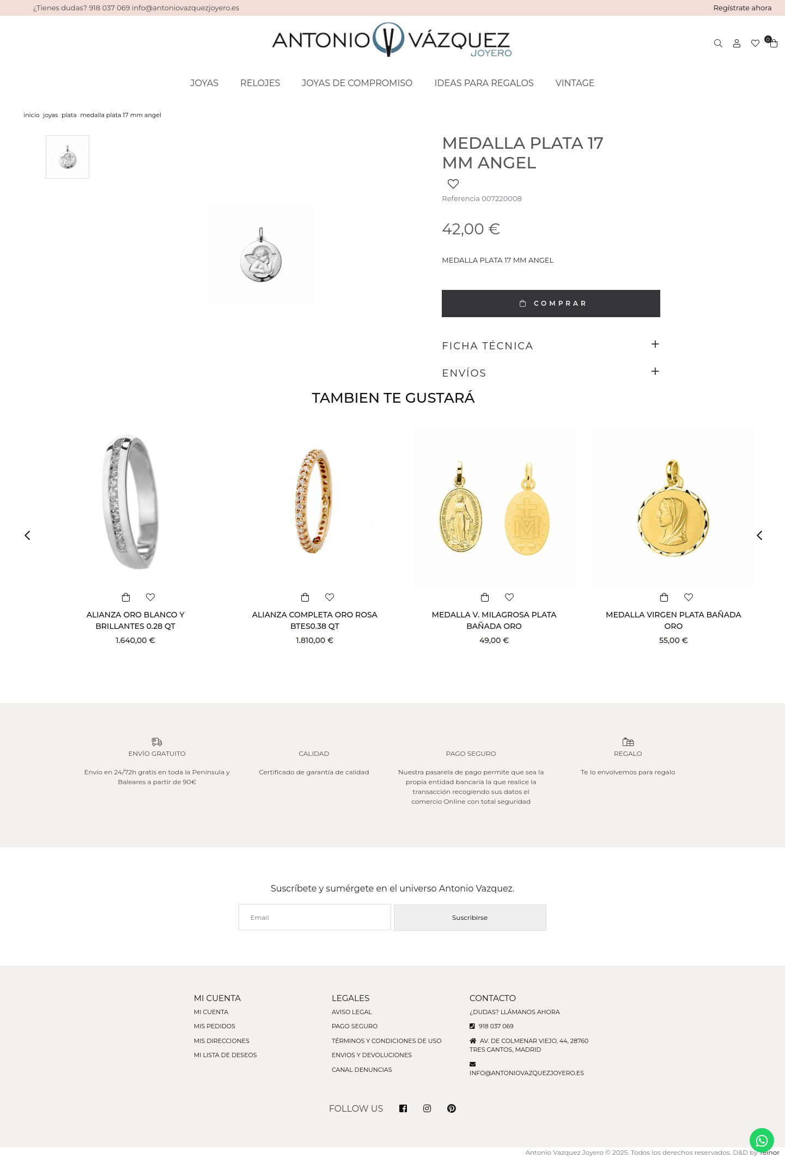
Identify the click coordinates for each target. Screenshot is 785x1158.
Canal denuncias (362, 1070)
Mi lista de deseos (225, 1055)
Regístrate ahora (743, 7)
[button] (30, 535)
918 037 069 (492, 1026)
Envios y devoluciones (372, 1055)
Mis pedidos (214, 1026)
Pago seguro (355, 1026)
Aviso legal (352, 1012)
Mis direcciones (222, 1041)
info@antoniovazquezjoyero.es (527, 1073)
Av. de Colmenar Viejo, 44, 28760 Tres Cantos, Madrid (529, 1045)
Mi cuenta (211, 1012)
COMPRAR (551, 303)
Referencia (460, 198)
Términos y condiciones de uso (386, 1041)
